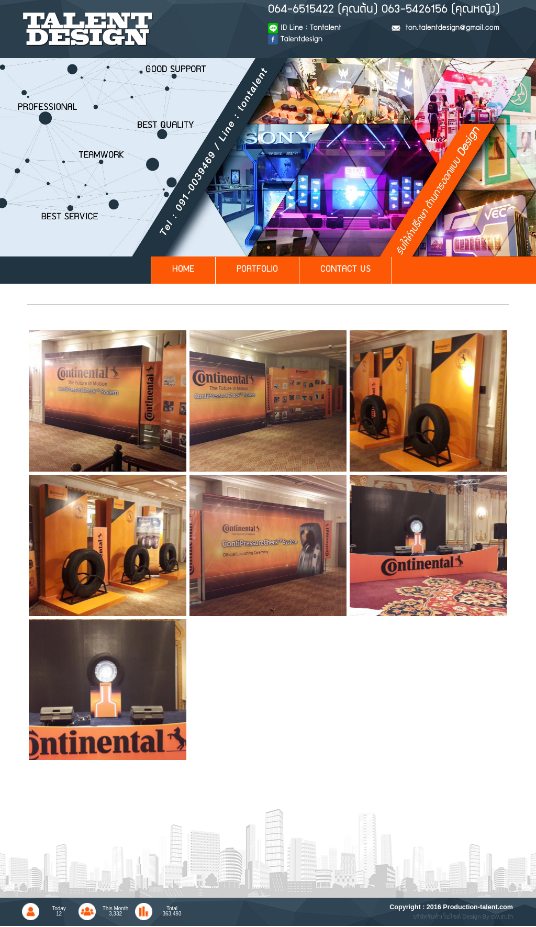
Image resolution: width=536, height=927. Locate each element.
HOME (183, 270)
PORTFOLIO (257, 270)
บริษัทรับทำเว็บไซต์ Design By (452, 916)
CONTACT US (345, 270)
